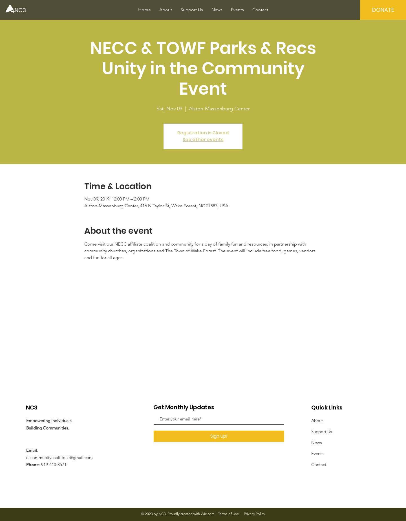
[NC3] (34, 10)
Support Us (321, 431)
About (317, 420)
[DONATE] (383, 10)
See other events (203, 139)
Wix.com (208, 514)
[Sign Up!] (219, 436)
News (316, 442)
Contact (318, 464)
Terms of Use (228, 514)
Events (317, 453)
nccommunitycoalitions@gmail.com (59, 457)
